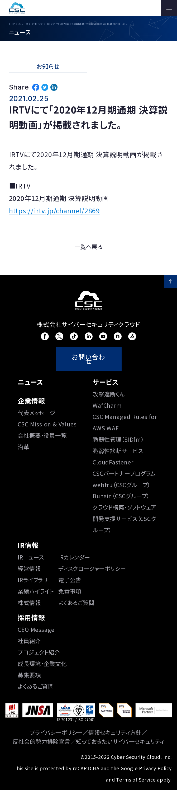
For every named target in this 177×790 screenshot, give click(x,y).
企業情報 (31, 400)
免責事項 (69, 591)
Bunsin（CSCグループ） (121, 496)
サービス (105, 382)
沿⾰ (23, 447)
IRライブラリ (33, 580)
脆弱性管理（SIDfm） (118, 439)
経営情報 (29, 568)
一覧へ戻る (88, 246)
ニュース (30, 382)
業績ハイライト (36, 591)
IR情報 (28, 545)
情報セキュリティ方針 (114, 732)
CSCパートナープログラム (124, 473)
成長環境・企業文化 (42, 663)
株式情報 (29, 602)
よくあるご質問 (76, 602)
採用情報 (31, 617)
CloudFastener (113, 462)
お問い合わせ (88, 359)
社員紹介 (29, 641)
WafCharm (107, 405)
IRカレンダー (74, 557)
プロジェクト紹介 (39, 652)
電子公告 (69, 580)
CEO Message (36, 629)
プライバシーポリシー (56, 732)
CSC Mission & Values (47, 424)
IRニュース (31, 557)
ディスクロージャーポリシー (92, 568)
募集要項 (29, 675)
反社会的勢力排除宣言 (41, 741)
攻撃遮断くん (109, 394)
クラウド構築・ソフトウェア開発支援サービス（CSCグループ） (124, 518)
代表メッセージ (36, 412)
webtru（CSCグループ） (121, 485)
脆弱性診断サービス (118, 450)
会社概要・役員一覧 (42, 435)
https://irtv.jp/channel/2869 (54, 210)
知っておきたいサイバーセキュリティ (120, 741)
